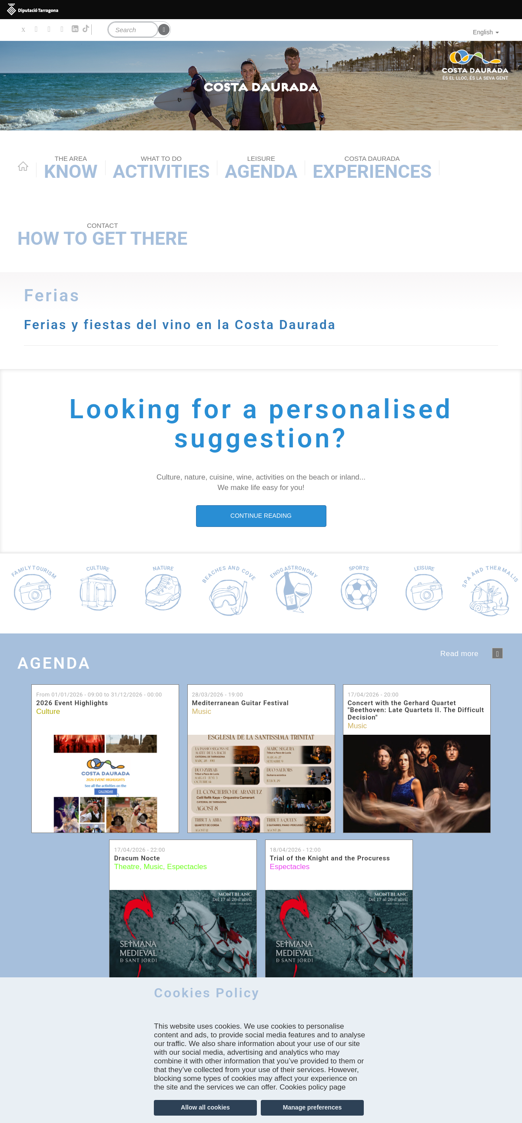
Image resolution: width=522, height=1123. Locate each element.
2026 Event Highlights (72, 703)
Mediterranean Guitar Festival (240, 703)
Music (201, 711)
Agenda (261, 168)
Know (71, 168)
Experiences (372, 168)
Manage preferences (312, 1107)
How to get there (102, 235)
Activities (161, 168)
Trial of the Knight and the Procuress (330, 858)
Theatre (127, 867)
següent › (497, 653)
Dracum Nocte (137, 858)
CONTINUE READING (261, 515)
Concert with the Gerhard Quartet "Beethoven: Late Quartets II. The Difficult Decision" (416, 710)
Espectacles (187, 867)
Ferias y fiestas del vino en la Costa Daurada (184, 324)
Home (23, 166)
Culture (48, 711)
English (486, 32)
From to (99, 694)
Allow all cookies (205, 1107)
